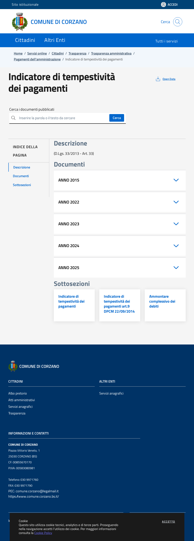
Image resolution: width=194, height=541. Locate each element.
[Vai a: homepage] (51, 21)
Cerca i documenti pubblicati (31, 109)
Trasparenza (16, 413)
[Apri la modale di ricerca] (177, 21)
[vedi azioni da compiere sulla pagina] (165, 79)
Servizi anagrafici (20, 406)
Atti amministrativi (21, 399)
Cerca (117, 117)
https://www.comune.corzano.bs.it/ (33, 496)
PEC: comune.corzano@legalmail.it (33, 491)
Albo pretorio (17, 393)
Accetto (168, 521)
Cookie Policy (43, 532)
